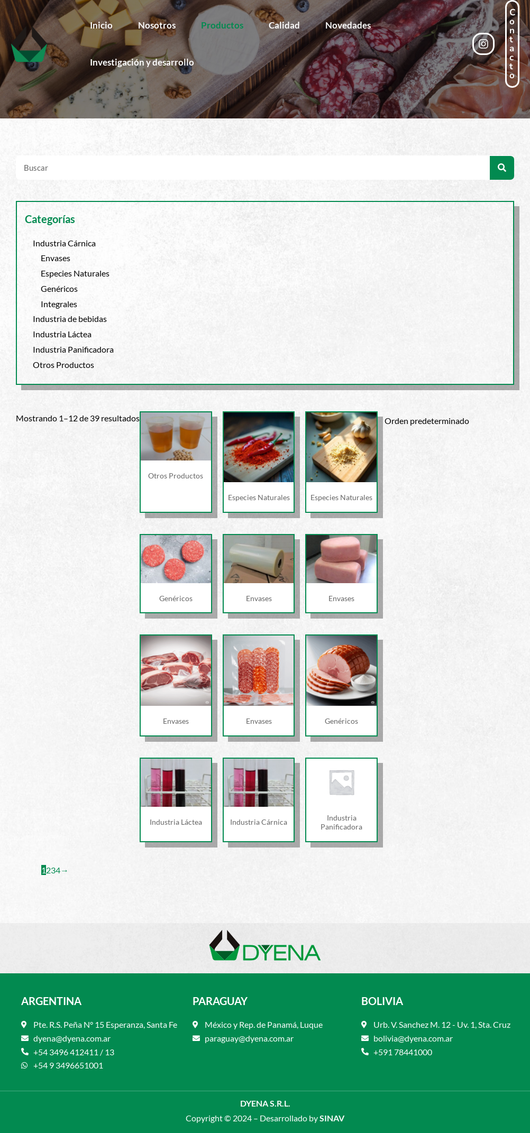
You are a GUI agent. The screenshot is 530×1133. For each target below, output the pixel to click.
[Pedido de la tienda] (446, 420)
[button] (512, 44)
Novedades (348, 25)
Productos (222, 25)
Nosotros (157, 25)
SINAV (331, 1118)
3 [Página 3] (53, 870)
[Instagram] (483, 44)
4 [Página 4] (58, 870)
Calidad (284, 25)
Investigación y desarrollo (142, 62)
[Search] (502, 168)
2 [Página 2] (48, 870)
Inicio (101, 25)
